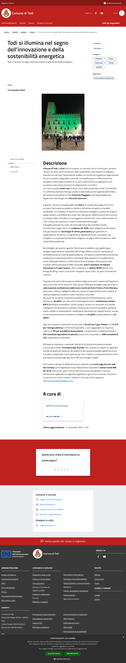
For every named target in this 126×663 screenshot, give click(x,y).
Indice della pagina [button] (17, 159)
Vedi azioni (99, 48)
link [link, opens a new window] (86, 649)
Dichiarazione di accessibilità (75, 631)
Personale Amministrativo (11, 596)
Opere (32, 32)
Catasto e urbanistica (41, 594)
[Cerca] (122, 13)
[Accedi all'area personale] (113, 3)
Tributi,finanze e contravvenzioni (77, 583)
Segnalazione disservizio (42, 618)
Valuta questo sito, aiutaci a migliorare (63, 541)
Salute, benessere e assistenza (76, 590)
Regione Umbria (7, 3)
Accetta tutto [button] (54, 654)
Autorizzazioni (69, 595)
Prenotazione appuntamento (43, 614)
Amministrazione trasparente (75, 614)
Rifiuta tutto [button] (72, 654)
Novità (15, 32)
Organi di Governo (8, 574)
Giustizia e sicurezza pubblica (75, 579)
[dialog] (63, 649)
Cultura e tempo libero (41, 579)
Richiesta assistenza (40, 627)
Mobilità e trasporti (40, 601)
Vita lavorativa (38, 583)
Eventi (97, 599)
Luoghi (97, 595)
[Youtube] (100, 13)
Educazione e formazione (74, 574)
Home (6, 32)
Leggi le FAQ (37, 623)
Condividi (98, 43)
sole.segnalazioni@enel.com (60, 380)
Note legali (68, 627)
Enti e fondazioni (8, 587)
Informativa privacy (71, 623)
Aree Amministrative (9, 579)
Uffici (3, 583)
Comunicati (99, 579)
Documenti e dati (8, 600)
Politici (4, 591)
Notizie (23, 32)
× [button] (123, 637)
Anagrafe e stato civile (41, 574)
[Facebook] (94, 13)
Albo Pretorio (69, 618)
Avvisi (97, 583)
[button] (63, 659)
